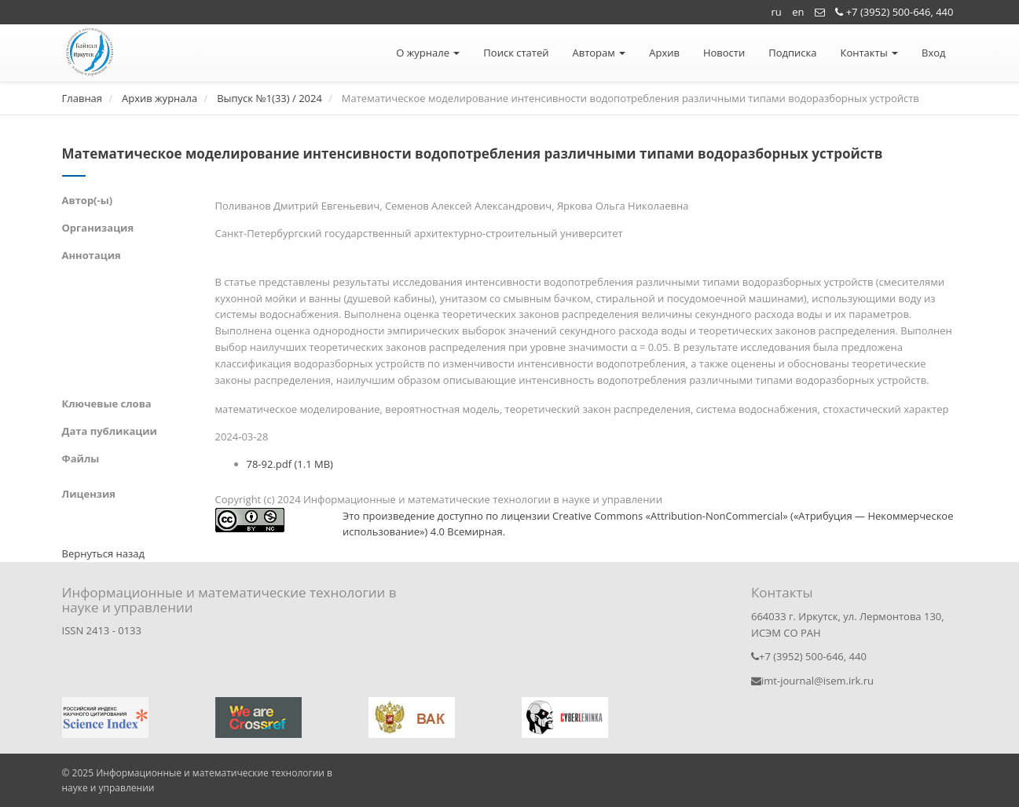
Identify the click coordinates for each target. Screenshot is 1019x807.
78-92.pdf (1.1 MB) (290, 464)
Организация (98, 228)
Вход (934, 53)
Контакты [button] (869, 53)
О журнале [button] (428, 53)
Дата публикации (109, 431)
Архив (664, 53)
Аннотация (91, 255)
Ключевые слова (107, 403)
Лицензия (89, 494)
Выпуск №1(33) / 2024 (269, 98)
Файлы (81, 458)
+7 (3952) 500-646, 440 (894, 12)
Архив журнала (159, 98)
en (798, 12)
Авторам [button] (598, 53)
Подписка (792, 53)
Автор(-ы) (87, 200)
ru (777, 12)
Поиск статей (515, 53)
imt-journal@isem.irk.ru (812, 681)
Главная (82, 98)
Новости (724, 53)
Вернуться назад (103, 553)
